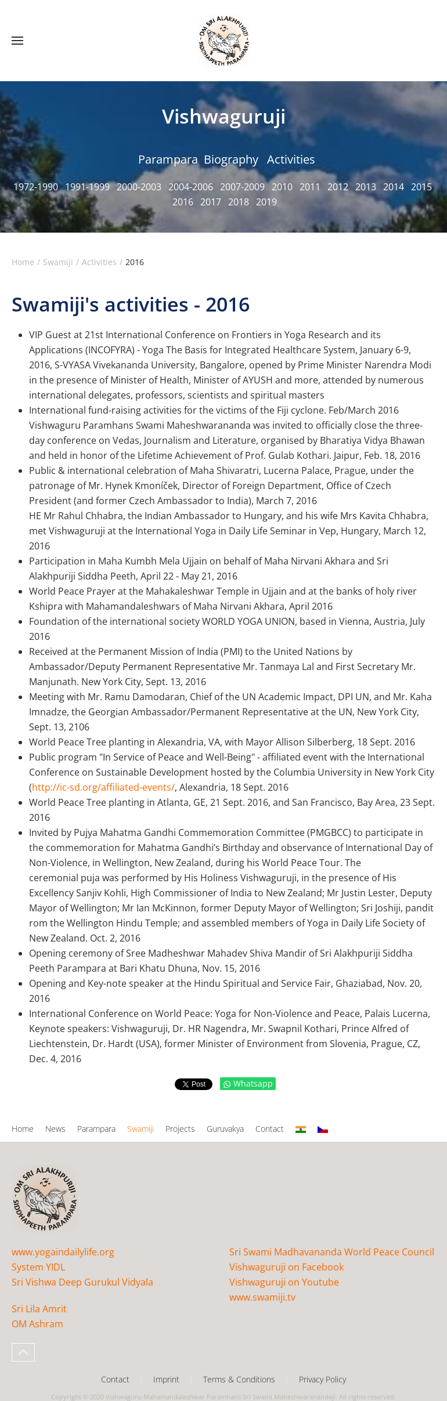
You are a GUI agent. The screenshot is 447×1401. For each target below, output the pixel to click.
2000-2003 (139, 186)
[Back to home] (223, 40)
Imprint (166, 1379)
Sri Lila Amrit (39, 1308)
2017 (210, 202)
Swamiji (140, 1128)
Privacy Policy (322, 1379)
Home (23, 1128)
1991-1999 (87, 186)
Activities (291, 159)
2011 (310, 186)
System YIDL (38, 1267)
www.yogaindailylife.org (63, 1252)
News (55, 1128)
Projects (180, 1128)
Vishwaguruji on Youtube (284, 1282)
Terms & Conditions (239, 1379)
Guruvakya (225, 1128)
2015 (421, 186)
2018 (238, 202)
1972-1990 (35, 186)
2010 (282, 186)
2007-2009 (242, 186)
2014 (393, 186)
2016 (182, 202)
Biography (231, 159)
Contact (269, 1128)
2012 (337, 186)
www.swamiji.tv (262, 1297)
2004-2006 (190, 186)
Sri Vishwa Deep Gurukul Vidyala (82, 1282)
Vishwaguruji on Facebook (286, 1267)
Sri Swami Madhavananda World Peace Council (331, 1252)
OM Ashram (37, 1323)
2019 (266, 202)
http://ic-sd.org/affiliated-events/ (103, 787)
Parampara (168, 159)
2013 (365, 186)
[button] (17, 40)
